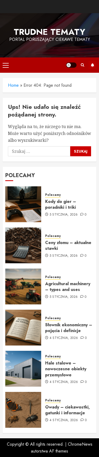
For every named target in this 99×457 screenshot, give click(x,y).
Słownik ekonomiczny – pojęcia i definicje (68, 328)
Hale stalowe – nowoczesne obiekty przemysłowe (65, 369)
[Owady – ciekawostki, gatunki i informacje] (23, 410)
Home (13, 85)
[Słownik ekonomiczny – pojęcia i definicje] (23, 328)
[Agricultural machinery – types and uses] (23, 286)
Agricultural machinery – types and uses (67, 287)
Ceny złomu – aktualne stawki (68, 245)
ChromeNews (80, 444)
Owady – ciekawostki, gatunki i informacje (67, 410)
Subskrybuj (92, 65)
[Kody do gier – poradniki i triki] (23, 204)
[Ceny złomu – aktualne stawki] (23, 245)
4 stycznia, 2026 (64, 338)
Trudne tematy (49, 32)
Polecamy (53, 195)
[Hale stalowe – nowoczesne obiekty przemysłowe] (23, 369)
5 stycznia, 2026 (64, 215)
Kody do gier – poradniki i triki (60, 204)
